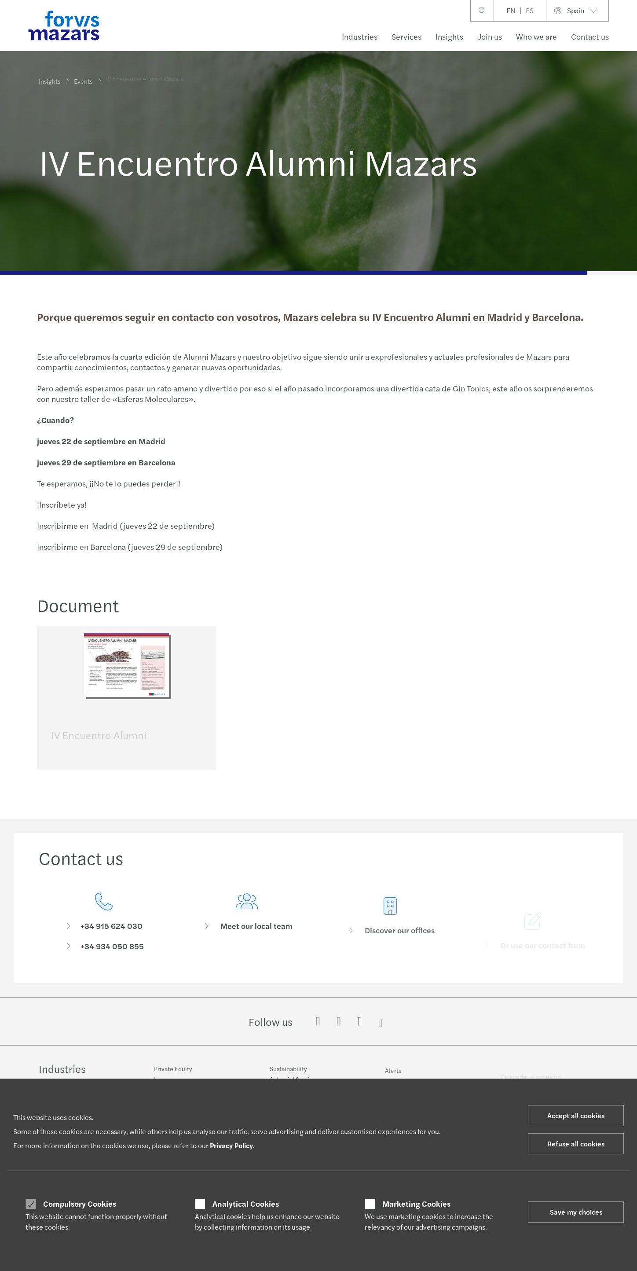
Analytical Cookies (245, 1204)
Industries (359, 36)
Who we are (536, 36)
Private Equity (173, 1073)
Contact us (590, 36)
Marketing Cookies (416, 1204)
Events (83, 74)
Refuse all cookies (575, 1143)
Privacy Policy (231, 1145)
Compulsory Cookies (79, 1204)
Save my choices (576, 1212)
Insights (449, 36)
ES (530, 10)
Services (406, 36)
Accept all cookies (575, 1115)
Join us (489, 36)
